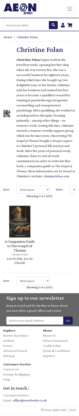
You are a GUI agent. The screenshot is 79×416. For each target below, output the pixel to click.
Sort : (6, 189)
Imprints (49, 356)
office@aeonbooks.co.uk (30, 400)
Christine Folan (27, 37)
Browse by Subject (16, 335)
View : (60, 189)
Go (68, 320)
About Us (49, 335)
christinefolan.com (56, 176)
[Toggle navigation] (70, 9)
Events (8, 345)
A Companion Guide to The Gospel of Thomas (20, 245)
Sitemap (9, 356)
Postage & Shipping (16, 374)
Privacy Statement (55, 340)
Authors (8, 340)
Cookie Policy (52, 345)
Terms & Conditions (56, 350)
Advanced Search (15, 350)
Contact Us (11, 369)
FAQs (6, 379)
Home (8, 37)
